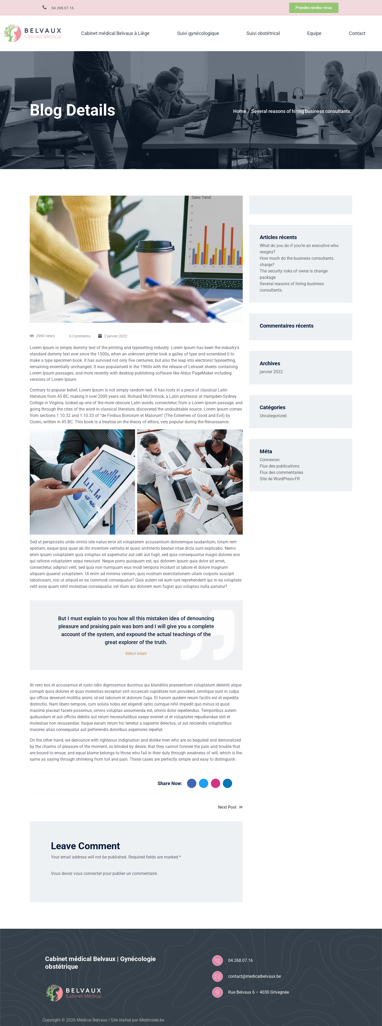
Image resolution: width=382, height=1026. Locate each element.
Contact (357, 33)
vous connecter (87, 873)
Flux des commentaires (281, 472)
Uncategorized (273, 415)
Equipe (314, 33)
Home (239, 111)
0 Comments (79, 336)
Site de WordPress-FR (280, 478)
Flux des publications (279, 466)
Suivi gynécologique (198, 33)
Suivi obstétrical (263, 33)
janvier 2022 (271, 371)
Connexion (270, 459)
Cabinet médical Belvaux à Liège (115, 33)
